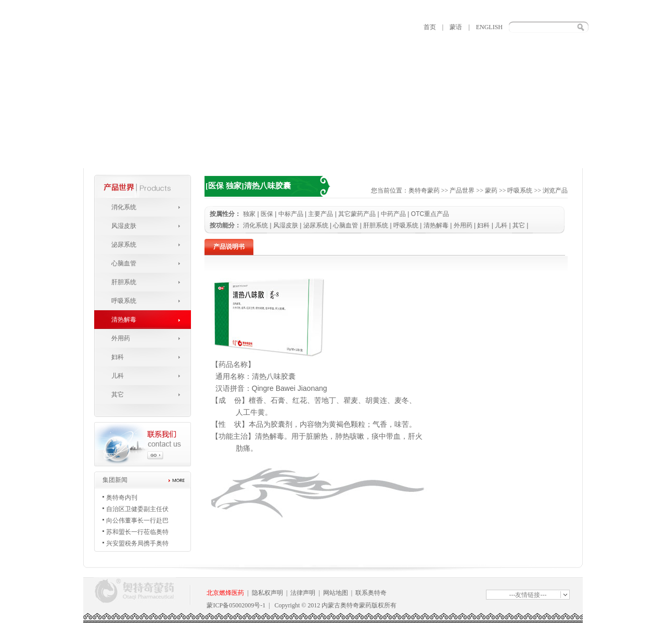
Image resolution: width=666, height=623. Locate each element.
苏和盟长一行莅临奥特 (137, 532)
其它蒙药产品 (357, 214)
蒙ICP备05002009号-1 (236, 605)
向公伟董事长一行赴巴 (137, 520)
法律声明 (302, 592)
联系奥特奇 (371, 592)
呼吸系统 (123, 300)
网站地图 (335, 592)
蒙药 (491, 190)
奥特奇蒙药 (424, 190)
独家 (249, 214)
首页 (430, 27)
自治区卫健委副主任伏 (137, 509)
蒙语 (456, 27)
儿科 (117, 375)
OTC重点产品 (430, 214)
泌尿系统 (123, 244)
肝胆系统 (123, 282)
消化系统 (123, 207)
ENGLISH (489, 27)
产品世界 (462, 190)
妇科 (117, 357)
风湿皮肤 (123, 226)
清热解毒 (123, 319)
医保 (267, 214)
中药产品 (393, 214)
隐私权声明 (267, 592)
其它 (117, 394)
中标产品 (290, 214)
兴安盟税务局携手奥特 (137, 543)
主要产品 (320, 214)
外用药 (120, 338)
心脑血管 (123, 263)
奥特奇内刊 (121, 497)
